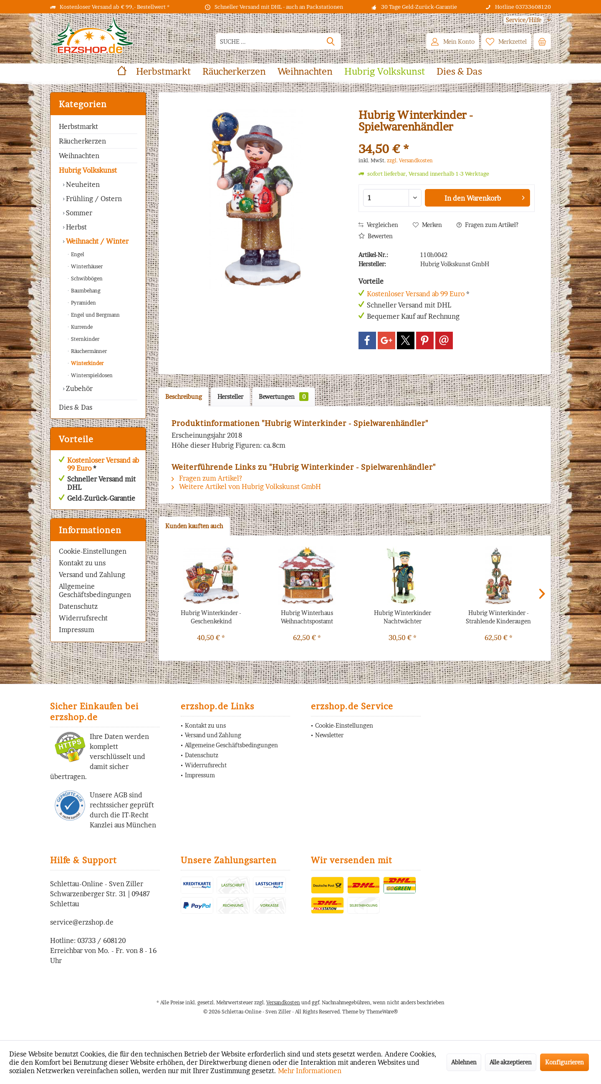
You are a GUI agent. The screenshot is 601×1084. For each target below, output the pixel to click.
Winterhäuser (86, 266)
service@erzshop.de (82, 922)
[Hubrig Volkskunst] (384, 71)
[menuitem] (524, 20)
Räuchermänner (88, 351)
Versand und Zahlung (92, 574)
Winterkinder (87, 363)
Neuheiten (82, 184)
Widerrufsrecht (83, 618)
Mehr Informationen (309, 1070)
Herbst (75, 227)
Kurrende (81, 327)
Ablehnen (464, 1062)
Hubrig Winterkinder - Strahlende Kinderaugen (498, 617)
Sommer (78, 213)
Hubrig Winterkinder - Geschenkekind (211, 617)
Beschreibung (183, 396)
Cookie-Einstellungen (92, 551)
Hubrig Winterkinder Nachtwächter (402, 617)
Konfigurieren (564, 1062)
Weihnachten (79, 155)
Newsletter (329, 735)
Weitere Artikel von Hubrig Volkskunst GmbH (246, 486)
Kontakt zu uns (82, 563)
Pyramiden (83, 303)
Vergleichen (378, 224)
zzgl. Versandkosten (410, 160)
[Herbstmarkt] (163, 71)
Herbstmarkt (78, 126)
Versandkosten (283, 1002)
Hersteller (230, 396)
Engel (77, 254)
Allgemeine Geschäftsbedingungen (95, 590)
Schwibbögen (86, 278)
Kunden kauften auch (194, 525)
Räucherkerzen (82, 141)
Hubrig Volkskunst (88, 170)
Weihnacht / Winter (96, 241)
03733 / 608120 (101, 940)
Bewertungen (283, 396)
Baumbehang (85, 290)
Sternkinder (84, 339)
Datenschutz (78, 606)
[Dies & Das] (459, 71)
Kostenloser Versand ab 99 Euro (103, 464)
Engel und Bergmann (95, 315)
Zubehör (78, 388)
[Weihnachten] (305, 71)
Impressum (76, 629)
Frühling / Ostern (93, 198)
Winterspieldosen (91, 375)
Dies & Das (75, 407)
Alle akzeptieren (511, 1062)
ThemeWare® (382, 1011)
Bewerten (376, 235)
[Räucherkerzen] (234, 71)
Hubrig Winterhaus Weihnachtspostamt (307, 617)
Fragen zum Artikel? (487, 224)
